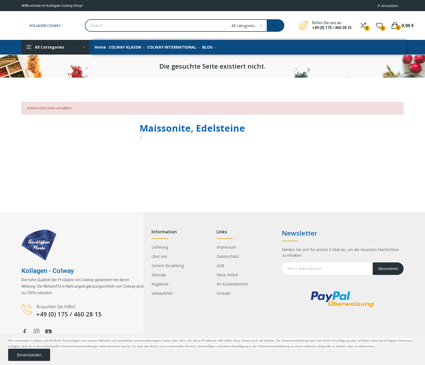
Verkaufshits (162, 293)
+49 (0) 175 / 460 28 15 (332, 28)
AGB (220, 265)
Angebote (160, 284)
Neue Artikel (227, 274)
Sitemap (159, 274)
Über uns (159, 256)
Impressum (226, 247)
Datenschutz (228, 256)
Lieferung (160, 247)
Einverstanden (29, 354)
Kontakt (223, 293)
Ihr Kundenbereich (232, 284)
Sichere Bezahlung (168, 265)
